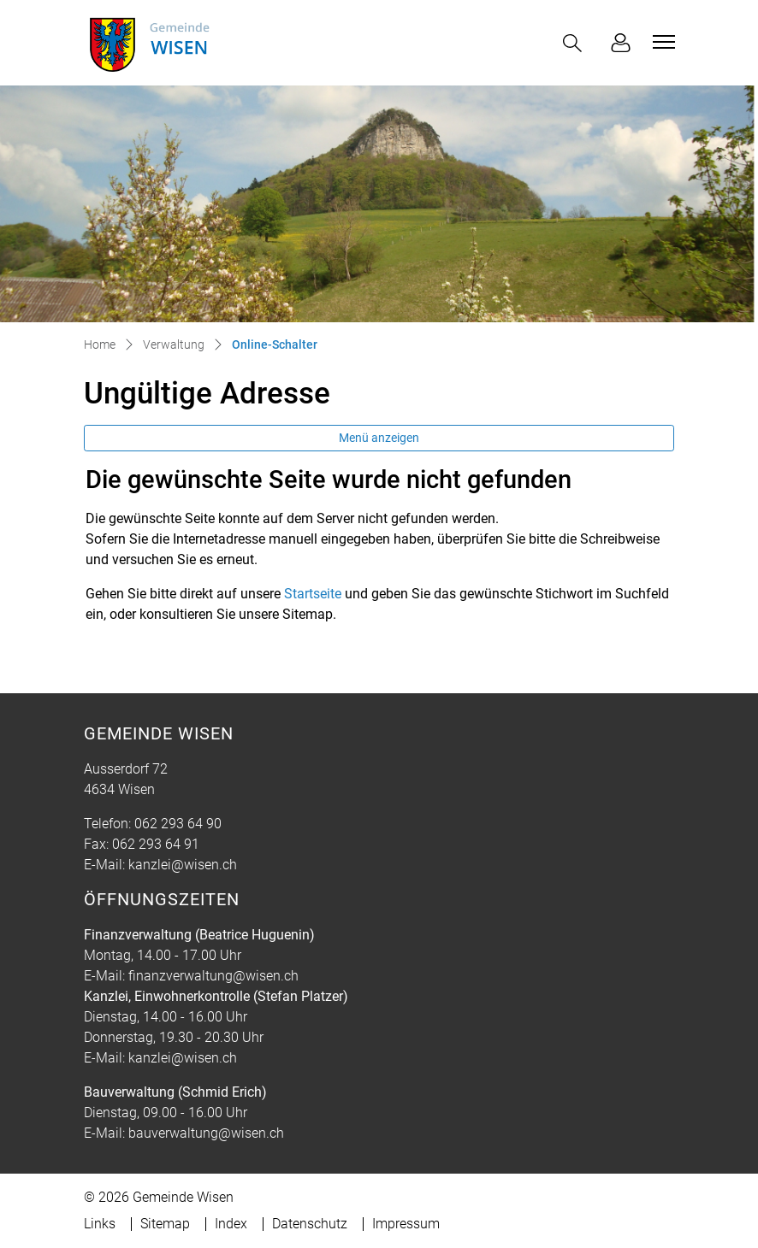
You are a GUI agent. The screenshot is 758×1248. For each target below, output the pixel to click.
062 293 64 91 (155, 844)
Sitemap (165, 1224)
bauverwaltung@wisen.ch (206, 1133)
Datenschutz (309, 1224)
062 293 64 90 (178, 823)
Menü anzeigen (379, 437)
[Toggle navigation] (661, 41)
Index (231, 1224)
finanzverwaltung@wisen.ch (213, 976)
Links (99, 1224)
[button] (576, 43)
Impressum (406, 1224)
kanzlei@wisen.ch (182, 865)
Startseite (312, 594)
